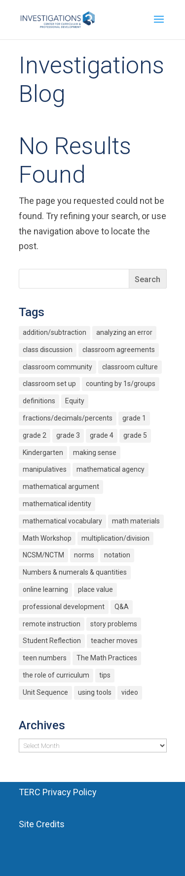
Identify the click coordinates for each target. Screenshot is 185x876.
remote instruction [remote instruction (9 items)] (51, 624)
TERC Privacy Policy (58, 792)
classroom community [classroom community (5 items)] (57, 367)
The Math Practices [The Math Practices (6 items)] (106, 658)
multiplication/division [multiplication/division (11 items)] (115, 538)
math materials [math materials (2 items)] (136, 521)
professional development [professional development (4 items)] (64, 607)
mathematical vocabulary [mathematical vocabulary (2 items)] (62, 521)
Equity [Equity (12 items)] (74, 401)
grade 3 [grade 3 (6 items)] (68, 435)
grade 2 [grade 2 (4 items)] (34, 435)
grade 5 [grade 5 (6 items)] (135, 435)
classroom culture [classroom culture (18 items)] (130, 367)
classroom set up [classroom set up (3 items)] (49, 384)
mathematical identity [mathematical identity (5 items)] (57, 504)
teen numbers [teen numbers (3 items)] (45, 658)
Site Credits (42, 824)
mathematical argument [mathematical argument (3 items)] (61, 486)
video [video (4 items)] (129, 692)
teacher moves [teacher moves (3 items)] (114, 641)
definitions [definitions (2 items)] (39, 401)
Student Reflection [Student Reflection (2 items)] (52, 641)
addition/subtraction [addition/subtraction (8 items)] (54, 332)
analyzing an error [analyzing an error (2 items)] (124, 332)
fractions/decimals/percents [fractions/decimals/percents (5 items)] (67, 418)
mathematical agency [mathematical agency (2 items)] (110, 469)
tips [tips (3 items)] (105, 675)
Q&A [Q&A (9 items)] (121, 607)
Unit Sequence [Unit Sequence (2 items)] (45, 692)
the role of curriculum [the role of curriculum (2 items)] (56, 675)
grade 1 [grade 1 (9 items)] (134, 418)
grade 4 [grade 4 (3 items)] (101, 435)
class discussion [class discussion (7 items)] (48, 350)
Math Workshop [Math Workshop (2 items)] (47, 538)
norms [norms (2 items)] (84, 555)
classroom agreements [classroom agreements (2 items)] (118, 350)
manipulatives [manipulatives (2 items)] (45, 469)
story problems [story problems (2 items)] (113, 624)
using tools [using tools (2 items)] (94, 692)
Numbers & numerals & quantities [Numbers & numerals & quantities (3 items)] (75, 572)
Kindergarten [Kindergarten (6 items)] (43, 452)
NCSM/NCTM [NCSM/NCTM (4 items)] (43, 555)
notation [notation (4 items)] (117, 555)
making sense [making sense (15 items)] (94, 452)
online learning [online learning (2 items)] (45, 589)
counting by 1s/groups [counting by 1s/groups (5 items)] (120, 384)
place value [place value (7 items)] (95, 589)
